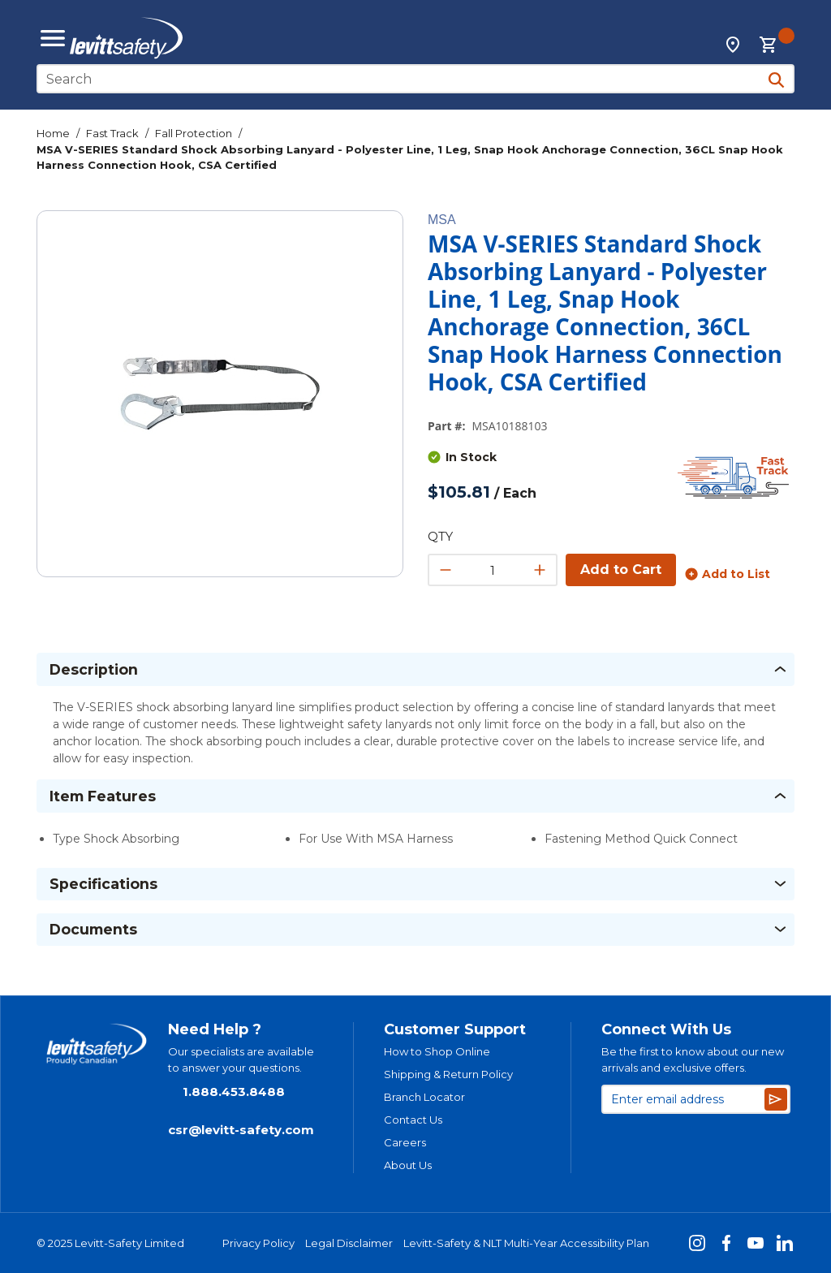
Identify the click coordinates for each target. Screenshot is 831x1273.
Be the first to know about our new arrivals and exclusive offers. (692, 1059)
